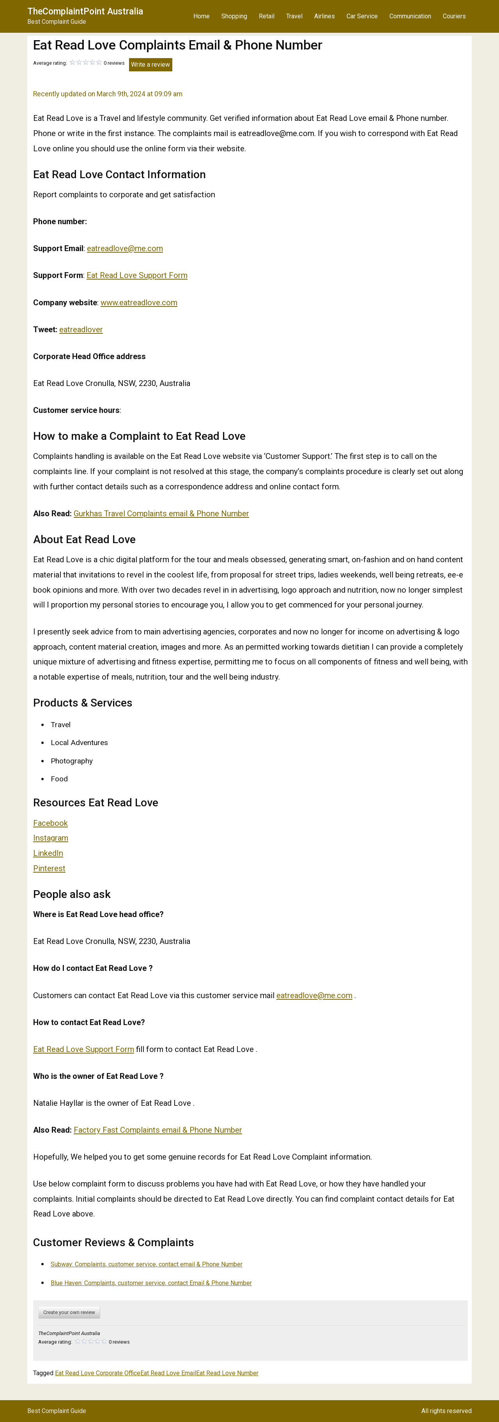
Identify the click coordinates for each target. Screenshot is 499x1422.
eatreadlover (81, 329)
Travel (294, 16)
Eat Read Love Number (227, 1373)
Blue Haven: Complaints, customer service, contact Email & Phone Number (151, 1283)
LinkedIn (48, 853)
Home (201, 16)
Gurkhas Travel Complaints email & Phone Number (161, 513)
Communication (410, 16)
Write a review (150, 64)
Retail (266, 16)
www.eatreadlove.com (139, 302)
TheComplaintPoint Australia (85, 11)
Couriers (454, 16)
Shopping (234, 16)
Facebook (50, 823)
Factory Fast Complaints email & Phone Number (158, 1130)
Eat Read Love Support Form (137, 275)
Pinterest (49, 868)
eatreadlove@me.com (125, 248)
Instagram (50, 838)
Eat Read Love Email (168, 1373)
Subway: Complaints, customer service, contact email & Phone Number (146, 1264)
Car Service (362, 16)
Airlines (324, 16)
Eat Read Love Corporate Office (97, 1373)
